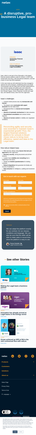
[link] (15, 281)
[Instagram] (26, 356)
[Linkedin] (12, 356)
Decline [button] (20, 431)
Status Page (5, 382)
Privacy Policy (5, 386)
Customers (6, 366)
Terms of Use (5, 390)
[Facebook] (32, 356)
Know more (4, 289)
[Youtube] (19, 356)
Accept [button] (15, 431)
